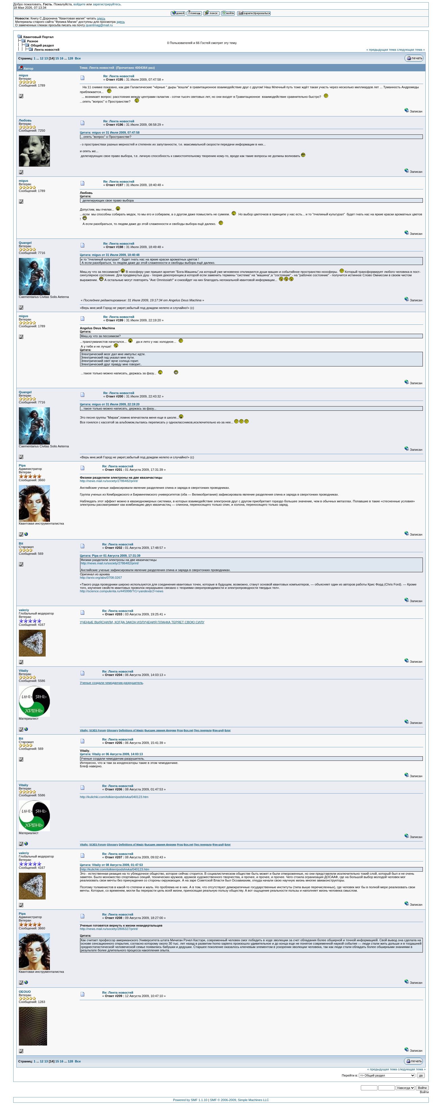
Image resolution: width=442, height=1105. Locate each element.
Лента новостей (46, 49)
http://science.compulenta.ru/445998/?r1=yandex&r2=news (121, 591)
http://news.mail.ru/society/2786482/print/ (109, 481)
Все (78, 58)
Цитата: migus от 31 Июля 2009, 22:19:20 (109, 404)
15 (57, 58)
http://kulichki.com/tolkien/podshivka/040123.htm (114, 797)
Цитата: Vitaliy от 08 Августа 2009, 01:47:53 (111, 865)
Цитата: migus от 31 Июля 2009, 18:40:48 (109, 255)
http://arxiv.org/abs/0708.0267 (101, 577)
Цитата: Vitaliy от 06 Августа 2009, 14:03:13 (111, 754)
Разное (32, 41)
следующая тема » (411, 49)
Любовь (25, 120)
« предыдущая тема (381, 49)
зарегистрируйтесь (107, 4)
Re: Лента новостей (118, 76)
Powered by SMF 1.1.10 (190, 1100)
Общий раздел (42, 45)
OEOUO (25, 991)
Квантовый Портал (38, 37)
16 (61, 58)
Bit (21, 543)
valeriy (24, 610)
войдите (80, 4)
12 (42, 58)
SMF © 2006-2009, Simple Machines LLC (239, 1100)
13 (46, 58)
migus (23, 75)
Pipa (22, 465)
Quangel (25, 242)
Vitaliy (23, 670)
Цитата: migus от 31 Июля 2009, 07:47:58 (109, 132)
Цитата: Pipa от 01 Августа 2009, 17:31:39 (110, 555)
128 (70, 58)
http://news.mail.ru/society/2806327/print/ (109, 929)
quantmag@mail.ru (99, 25)
